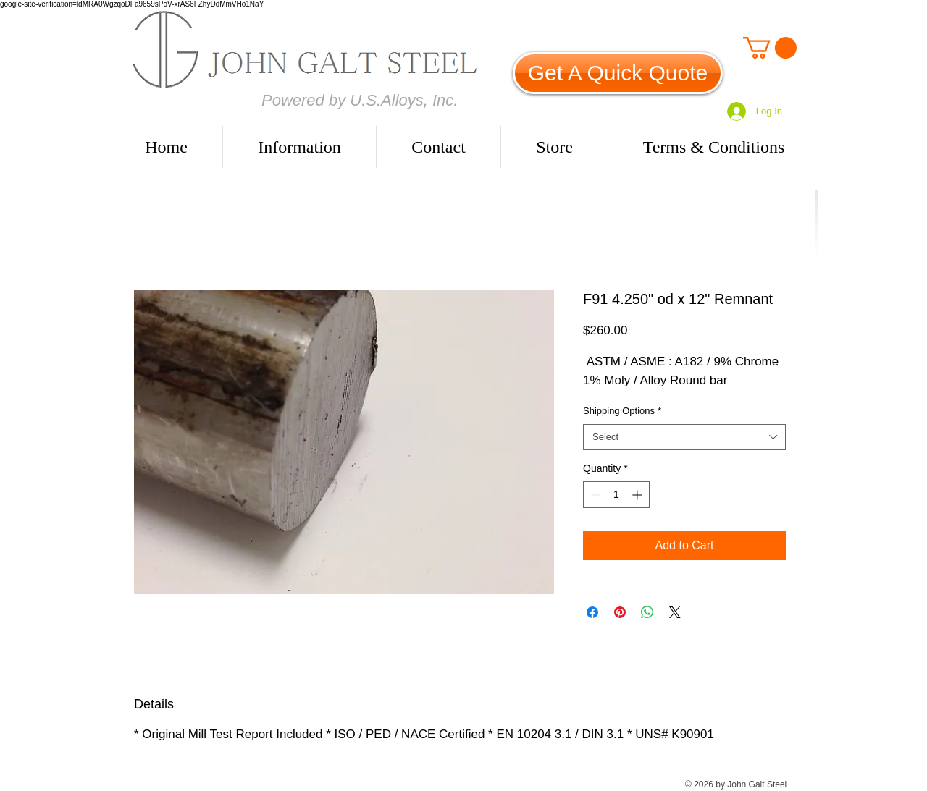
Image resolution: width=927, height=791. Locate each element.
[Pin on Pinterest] (620, 612)
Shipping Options (622, 410)
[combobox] (684, 437)
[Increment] (638, 494)
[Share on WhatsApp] (647, 612)
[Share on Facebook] (592, 612)
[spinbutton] (616, 494)
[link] (770, 48)
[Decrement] (594, 494)
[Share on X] (675, 612)
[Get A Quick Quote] (618, 73)
